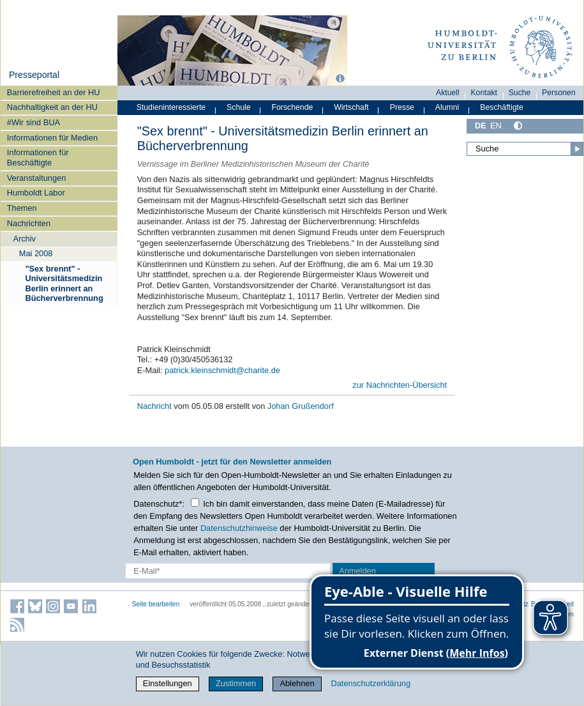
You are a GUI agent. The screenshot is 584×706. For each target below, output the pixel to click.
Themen (22, 208)
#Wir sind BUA (33, 122)
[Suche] (525, 149)
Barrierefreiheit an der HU (53, 92)
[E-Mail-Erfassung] (228, 571)
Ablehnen (297, 683)
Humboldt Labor (36, 192)
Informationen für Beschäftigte (38, 157)
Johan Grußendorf (300, 406)
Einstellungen (167, 683)
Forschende (292, 107)
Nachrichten (28, 223)
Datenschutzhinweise (239, 528)
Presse (402, 107)
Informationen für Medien (52, 137)
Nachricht (155, 406)
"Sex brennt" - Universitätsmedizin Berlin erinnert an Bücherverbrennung (64, 283)
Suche (520, 92)
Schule (239, 107)
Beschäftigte (501, 107)
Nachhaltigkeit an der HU (52, 107)
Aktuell (448, 92)
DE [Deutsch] (480, 125)
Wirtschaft (351, 107)
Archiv (24, 238)
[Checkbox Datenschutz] (195, 502)
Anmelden (357, 571)
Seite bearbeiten (156, 604)
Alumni (447, 107)
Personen (559, 92)
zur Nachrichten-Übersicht (399, 385)
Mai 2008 (36, 253)
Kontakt (483, 92)
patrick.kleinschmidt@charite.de (222, 370)
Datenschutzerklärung (370, 683)
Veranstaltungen (36, 178)
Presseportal (34, 75)
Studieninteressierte (171, 107)
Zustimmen (236, 683)
